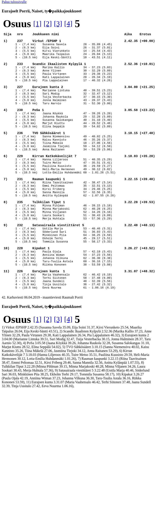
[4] (68, 23)
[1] (37, 23)
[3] (58, 23)
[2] (48, 23)
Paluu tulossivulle (14, 2)
